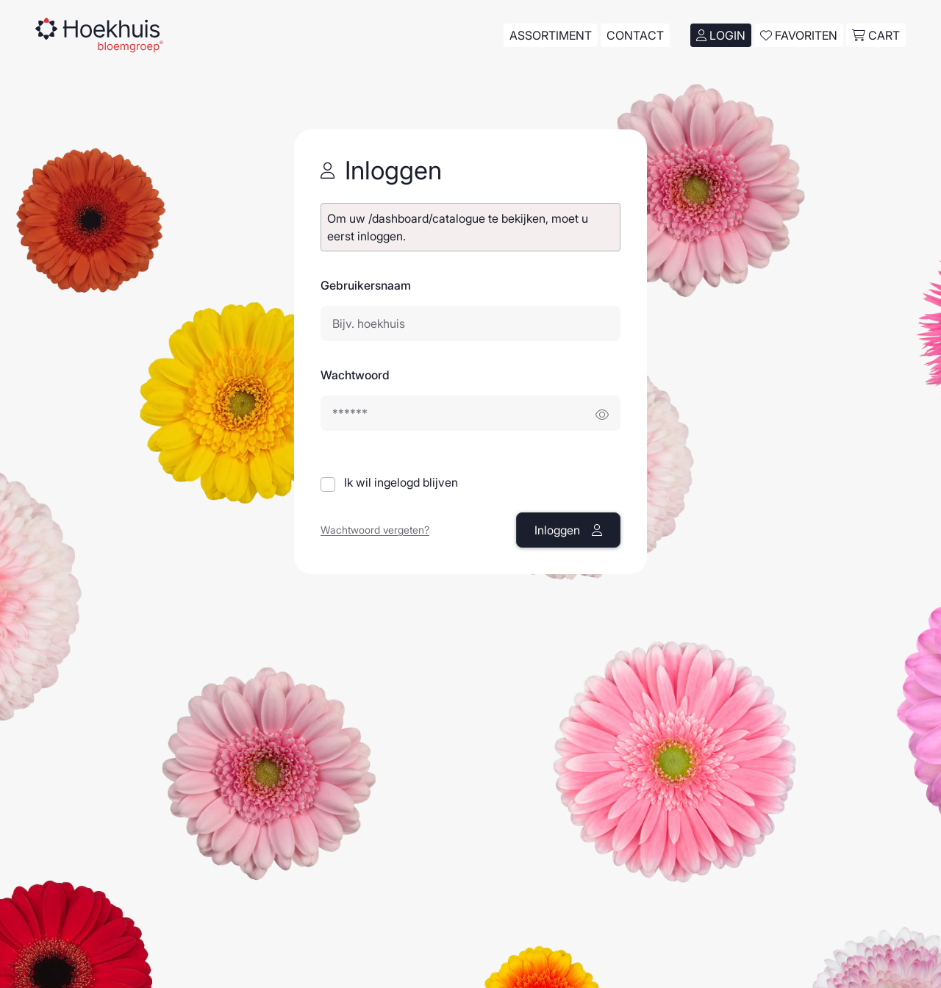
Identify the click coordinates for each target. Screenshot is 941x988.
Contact (635, 35)
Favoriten (798, 35)
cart (876, 35)
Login (720, 35)
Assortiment (550, 35)
